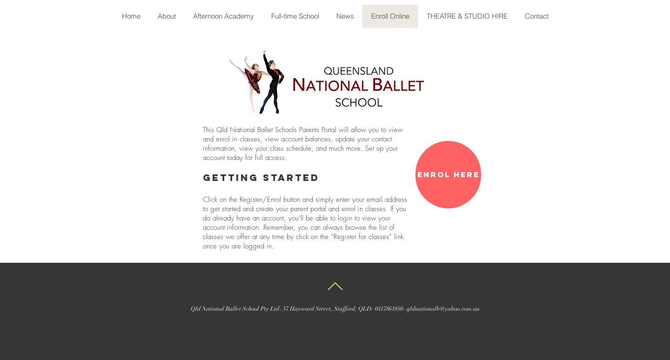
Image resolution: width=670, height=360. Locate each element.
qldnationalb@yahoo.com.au (443, 309)
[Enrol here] (448, 174)
